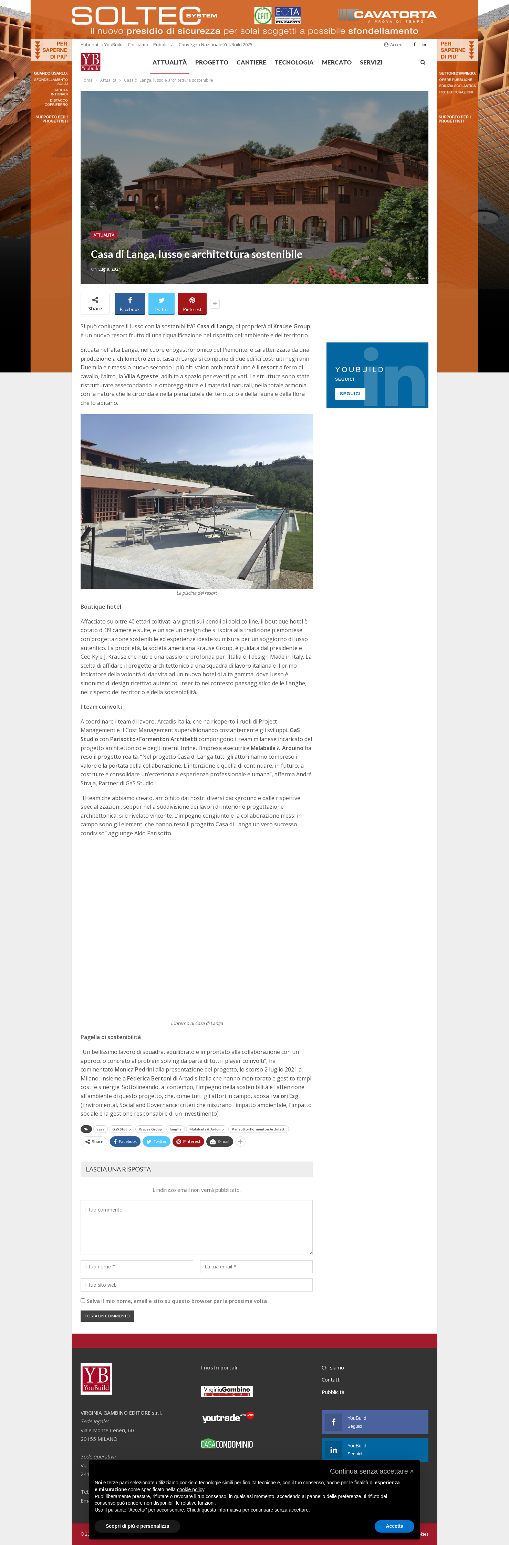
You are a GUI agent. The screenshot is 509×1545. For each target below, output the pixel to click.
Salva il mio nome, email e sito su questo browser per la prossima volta (177, 1300)
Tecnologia (294, 62)
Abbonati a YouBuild (102, 44)
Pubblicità (163, 44)
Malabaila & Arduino (206, 1129)
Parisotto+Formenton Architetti (258, 1129)
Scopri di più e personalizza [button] (137, 1526)
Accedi (394, 44)
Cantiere (251, 62)
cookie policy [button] (190, 1489)
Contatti (331, 1379)
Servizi (371, 62)
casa (100, 1129)
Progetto (211, 62)
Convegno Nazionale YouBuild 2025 (215, 44)
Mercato (337, 62)
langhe (175, 1129)
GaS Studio (121, 1129)
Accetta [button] (394, 1526)
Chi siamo (138, 44)
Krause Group (150, 1129)
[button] (372, 1471)
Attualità (170, 62)
